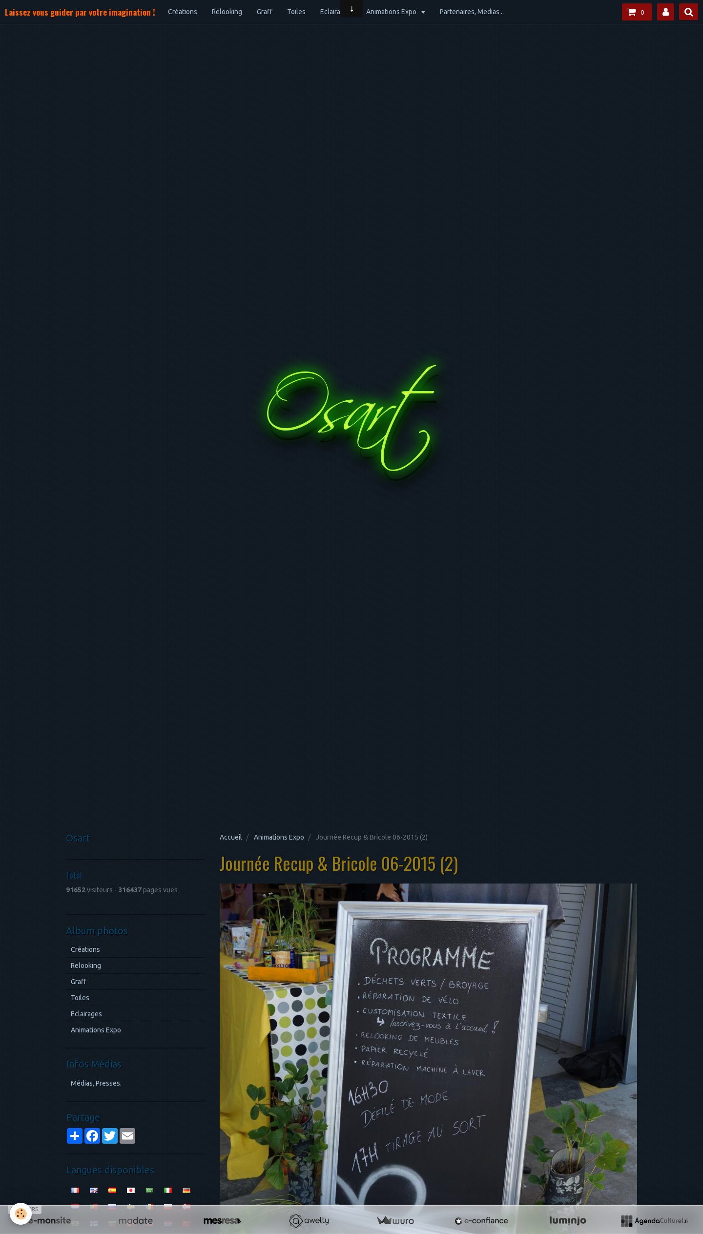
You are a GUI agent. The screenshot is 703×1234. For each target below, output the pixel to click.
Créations (182, 12)
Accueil (231, 837)
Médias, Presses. (96, 1083)
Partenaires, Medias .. (472, 12)
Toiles (296, 12)
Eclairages (336, 12)
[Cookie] (21, 1214)
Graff (264, 12)
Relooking (227, 12)
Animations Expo (392, 12)
